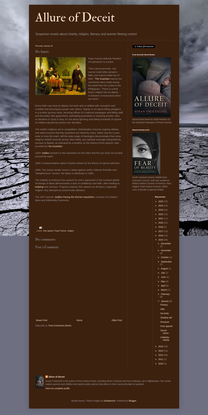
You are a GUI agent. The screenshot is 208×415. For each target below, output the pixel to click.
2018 (161, 227)
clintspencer (109, 400)
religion (70, 231)
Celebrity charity (164, 338)
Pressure (164, 322)
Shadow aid (166, 317)
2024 (161, 205)
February (165, 294)
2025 (161, 201)
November (166, 250)
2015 (161, 240)
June (163, 277)
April (163, 285)
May (163, 281)
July (163, 273)
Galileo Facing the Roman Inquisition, (75, 197)
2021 (161, 218)
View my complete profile (57, 388)
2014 (161, 346)
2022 (161, 214)
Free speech (166, 326)
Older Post (117, 320)
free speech (48, 231)
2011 (161, 359)
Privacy (164, 304)
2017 (161, 231)
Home (79, 320)
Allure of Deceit (75, 17)
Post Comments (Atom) (60, 325)
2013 (161, 351)
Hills (162, 309)
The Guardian (102, 78)
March (164, 290)
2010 (161, 363)
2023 (161, 210)
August (164, 268)
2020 (161, 222)
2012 (161, 355)
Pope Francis (60, 231)
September (166, 261)
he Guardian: (56, 146)
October (165, 257)
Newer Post (41, 320)
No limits (164, 313)
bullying (39, 186)
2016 (161, 235)
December (166, 243)
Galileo (46, 153)
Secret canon (164, 331)
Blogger (132, 400)
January (165, 301)
